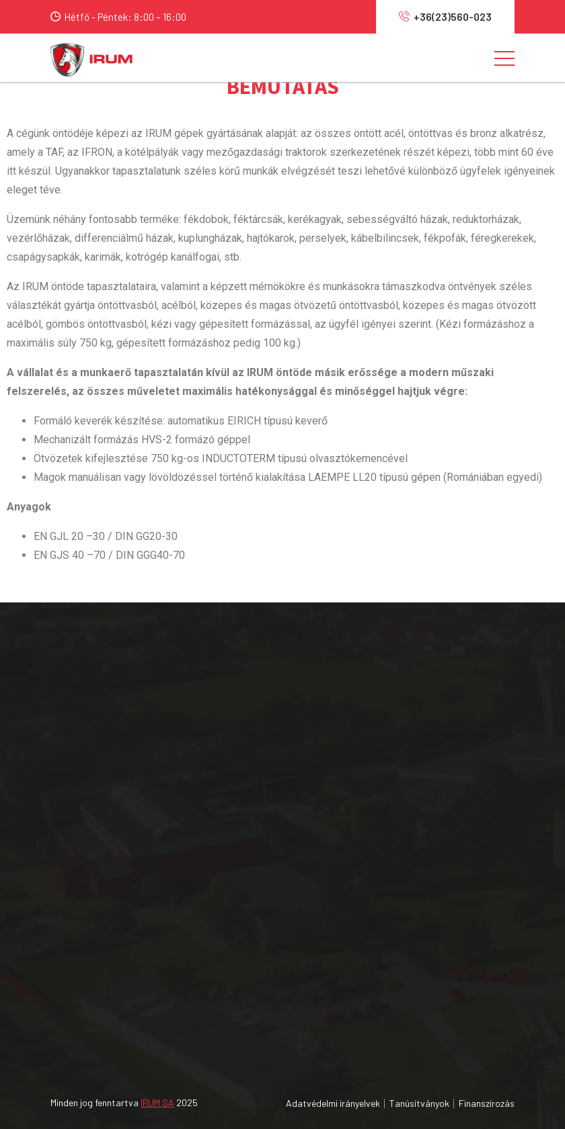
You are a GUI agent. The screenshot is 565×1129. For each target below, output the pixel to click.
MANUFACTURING (340, 952)
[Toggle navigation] (504, 57)
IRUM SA (157, 1102)
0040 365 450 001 (65, 739)
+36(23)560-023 (445, 16)
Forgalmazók (46, 928)
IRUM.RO (318, 1001)
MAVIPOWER (328, 928)
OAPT (312, 976)
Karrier (32, 952)
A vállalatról (43, 904)
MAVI (310, 904)
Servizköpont (330, 781)
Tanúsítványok (419, 1103)
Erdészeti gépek (336, 757)
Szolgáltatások (51, 976)
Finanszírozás (487, 1103)
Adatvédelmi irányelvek (333, 1103)
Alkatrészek (326, 805)
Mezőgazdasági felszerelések (364, 733)
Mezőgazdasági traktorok (356, 709)
